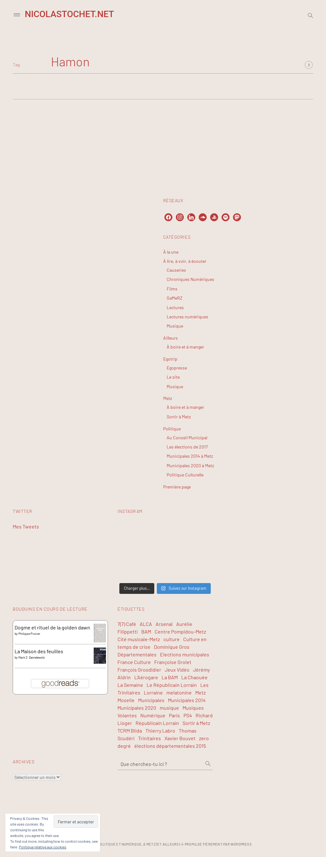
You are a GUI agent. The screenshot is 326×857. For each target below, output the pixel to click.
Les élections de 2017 (187, 446)
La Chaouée (194, 677)
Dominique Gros (172, 647)
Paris (174, 715)
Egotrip (170, 359)
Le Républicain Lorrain (172, 685)
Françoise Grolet (172, 662)
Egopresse (177, 367)
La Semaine (130, 685)
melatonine (179, 692)
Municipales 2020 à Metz (190, 465)
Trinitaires (149, 738)
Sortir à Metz (179, 416)
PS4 (187, 715)
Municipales (151, 700)
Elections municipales (184, 654)
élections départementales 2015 (170, 746)
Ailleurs (170, 338)
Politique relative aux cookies (42, 847)
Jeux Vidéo (177, 670)
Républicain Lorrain (157, 723)
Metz (167, 398)
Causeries (176, 270)
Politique (172, 428)
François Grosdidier (139, 670)
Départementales (136, 654)
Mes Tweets (26, 526)
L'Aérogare (146, 677)
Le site (173, 377)
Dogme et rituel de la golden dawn (52, 627)
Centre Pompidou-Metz (180, 631)
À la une (170, 252)
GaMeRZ (175, 298)
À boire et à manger (185, 346)
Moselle (126, 700)
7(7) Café (126, 624)
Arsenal (164, 624)
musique (169, 708)
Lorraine (153, 692)
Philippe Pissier (29, 633)
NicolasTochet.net (69, 14)
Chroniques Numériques (190, 279)
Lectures (175, 307)
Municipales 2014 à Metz (190, 456)
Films (172, 288)
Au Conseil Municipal (187, 437)
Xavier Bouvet (180, 738)
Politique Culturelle (185, 474)
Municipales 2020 (136, 708)
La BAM (170, 677)
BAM (146, 631)
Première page (177, 486)
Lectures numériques (187, 316)
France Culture (134, 662)
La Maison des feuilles (39, 651)
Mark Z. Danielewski (31, 657)
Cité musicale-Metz (138, 639)
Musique (175, 326)
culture (171, 639)
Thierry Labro (160, 730)
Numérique (152, 715)
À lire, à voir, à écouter (184, 261)
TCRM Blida (129, 730)
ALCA (146, 624)
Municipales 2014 (187, 700)
